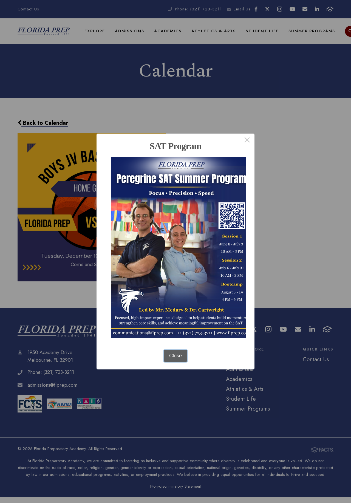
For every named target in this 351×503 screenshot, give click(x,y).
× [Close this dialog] (247, 141)
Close (175, 355)
